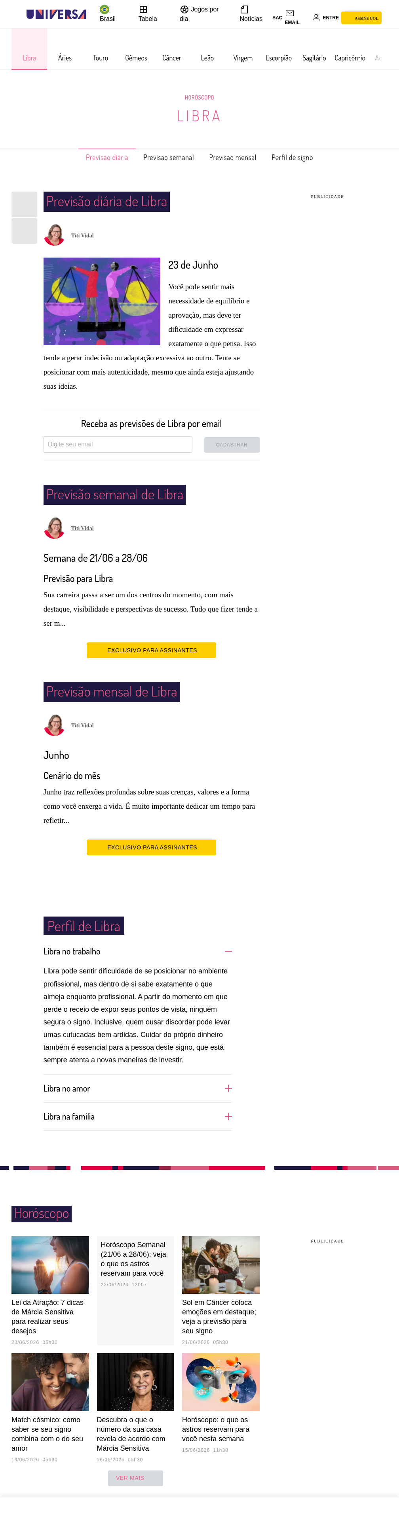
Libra (199, 115)
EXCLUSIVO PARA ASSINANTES (151, 650)
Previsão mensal (238, 157)
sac (277, 18)
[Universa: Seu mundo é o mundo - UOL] (56, 14)
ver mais (135, 1477)
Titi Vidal (82, 236)
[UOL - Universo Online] (93, 14)
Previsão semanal (165, 157)
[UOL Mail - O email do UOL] (297, 17)
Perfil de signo (305, 157)
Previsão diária (94, 157)
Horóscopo (199, 97)
